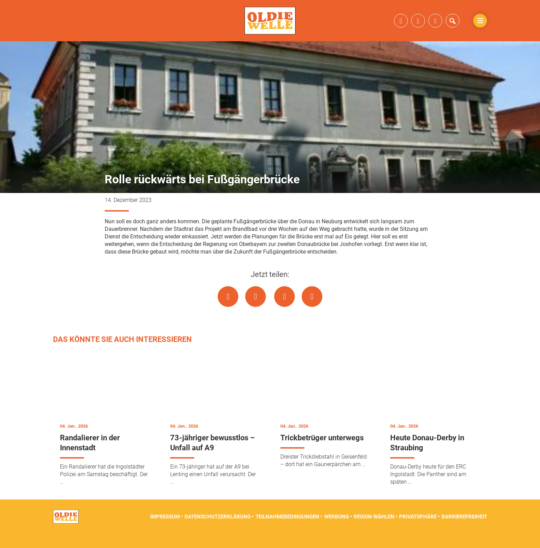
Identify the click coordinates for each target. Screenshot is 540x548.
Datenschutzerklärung (218, 531)
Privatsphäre (418, 531)
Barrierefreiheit (464, 531)
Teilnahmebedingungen (287, 531)
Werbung (336, 531)
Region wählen (374, 531)
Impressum (165, 531)
